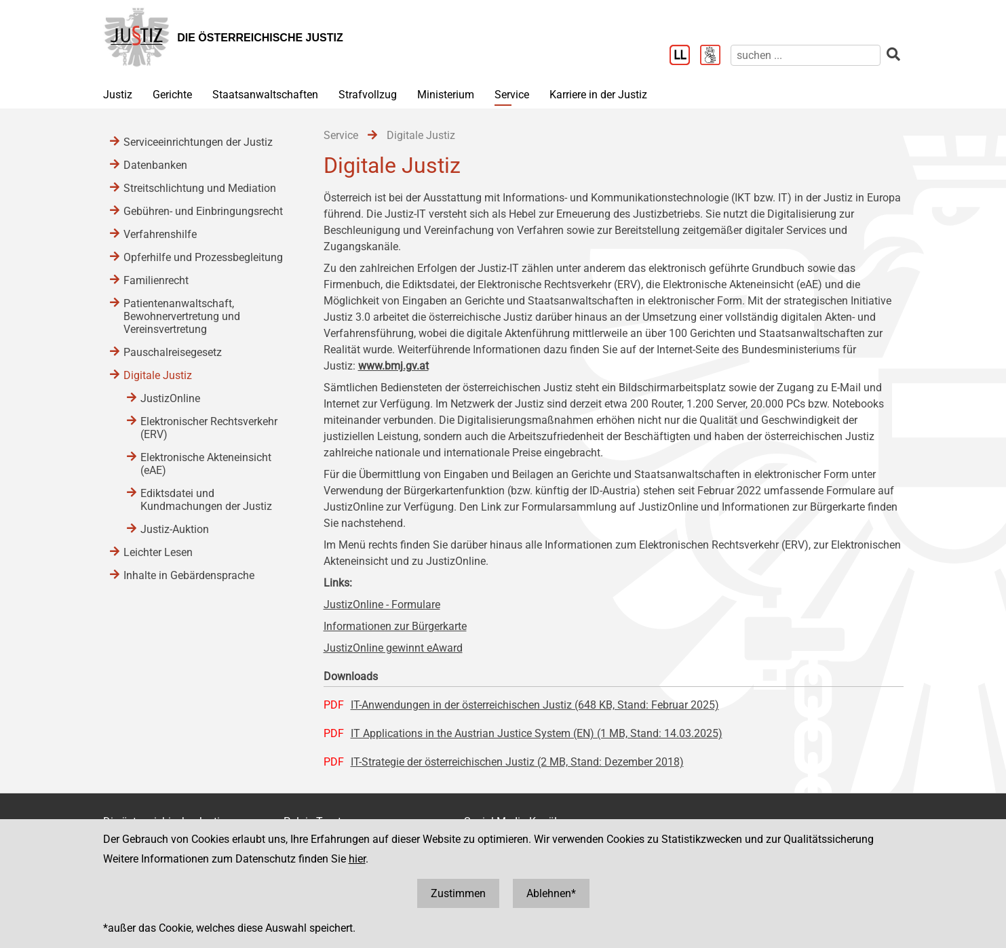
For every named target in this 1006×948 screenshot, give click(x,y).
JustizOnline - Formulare (382, 604)
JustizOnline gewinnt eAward (393, 647)
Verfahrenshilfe (160, 234)
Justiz (117, 94)
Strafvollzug (367, 94)
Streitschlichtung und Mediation (199, 188)
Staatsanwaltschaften (265, 94)
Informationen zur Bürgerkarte (395, 626)
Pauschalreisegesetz (172, 352)
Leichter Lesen (158, 552)
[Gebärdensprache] (715, 56)
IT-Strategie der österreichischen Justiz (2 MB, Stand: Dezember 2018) (517, 761)
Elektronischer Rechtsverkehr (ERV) (208, 428)
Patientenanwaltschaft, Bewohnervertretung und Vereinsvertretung (181, 316)
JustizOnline (170, 398)
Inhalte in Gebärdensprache (188, 575)
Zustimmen (458, 893)
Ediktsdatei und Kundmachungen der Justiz (206, 500)
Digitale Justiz (157, 375)
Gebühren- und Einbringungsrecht (203, 211)
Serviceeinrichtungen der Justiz (198, 142)
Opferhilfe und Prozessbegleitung (203, 257)
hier (357, 858)
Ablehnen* (551, 893)
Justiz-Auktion (174, 529)
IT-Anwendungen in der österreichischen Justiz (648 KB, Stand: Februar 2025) (535, 704)
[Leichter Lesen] (685, 56)
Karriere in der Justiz (598, 94)
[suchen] (806, 55)
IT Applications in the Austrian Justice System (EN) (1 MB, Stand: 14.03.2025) (536, 733)
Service (512, 94)
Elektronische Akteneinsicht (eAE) (205, 464)
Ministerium (445, 94)
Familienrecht (156, 280)
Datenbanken (155, 165)
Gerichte (172, 94)
